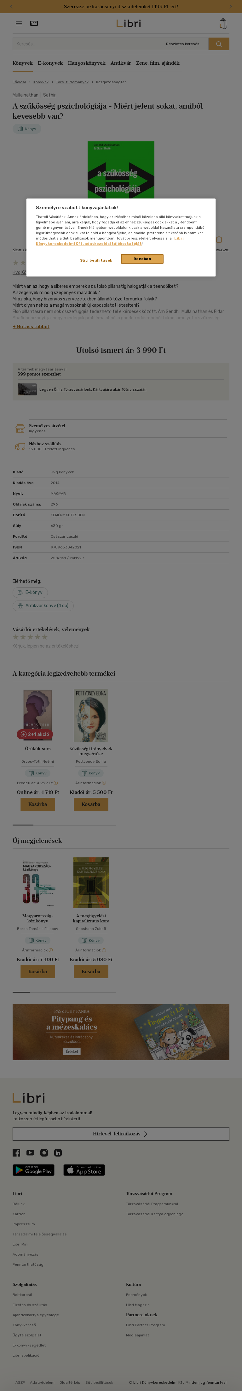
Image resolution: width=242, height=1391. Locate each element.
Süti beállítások (96, 260)
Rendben (142, 259)
